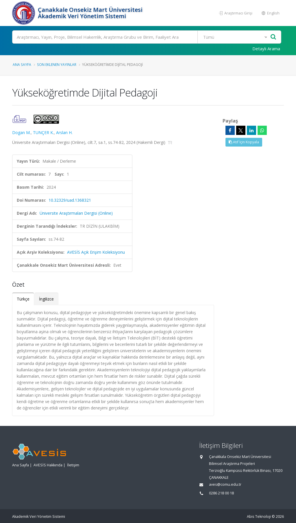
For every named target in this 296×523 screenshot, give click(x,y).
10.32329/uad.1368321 (70, 200)
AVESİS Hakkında (48, 465)
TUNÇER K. (43, 132)
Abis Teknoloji (259, 516)
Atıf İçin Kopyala (244, 142)
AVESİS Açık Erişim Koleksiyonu (96, 252)
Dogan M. (21, 132)
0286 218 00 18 (221, 493)
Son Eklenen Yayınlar (56, 64)
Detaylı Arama (266, 48)
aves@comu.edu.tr (225, 484)
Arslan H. (64, 132)
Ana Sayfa (22, 64)
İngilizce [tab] (46, 299)
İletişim (73, 465)
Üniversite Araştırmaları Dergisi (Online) (76, 213)
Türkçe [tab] (23, 299)
